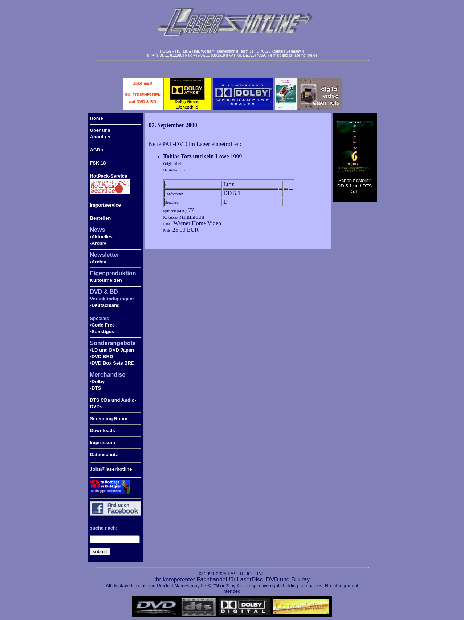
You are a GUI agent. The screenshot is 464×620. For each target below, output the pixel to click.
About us (100, 136)
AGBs (96, 150)
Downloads (102, 430)
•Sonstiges (102, 331)
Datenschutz (104, 454)
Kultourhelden (106, 280)
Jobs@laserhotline (111, 469)
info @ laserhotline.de (299, 55)
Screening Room (108, 418)
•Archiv (98, 243)
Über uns (100, 130)
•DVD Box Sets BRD (112, 363)
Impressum (102, 442)
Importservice (105, 205)
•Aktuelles (101, 236)
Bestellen (100, 218)
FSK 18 (98, 163)
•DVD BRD (101, 356)
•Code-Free (102, 325)
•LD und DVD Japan (112, 350)
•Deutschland (105, 305)
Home (96, 118)
